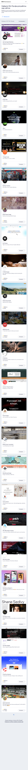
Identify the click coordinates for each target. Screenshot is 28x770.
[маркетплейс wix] (6, 1)
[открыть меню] (26, 2)
